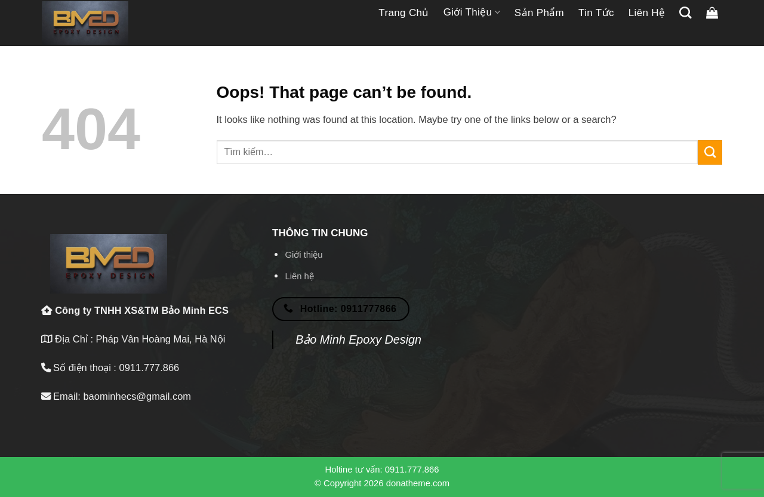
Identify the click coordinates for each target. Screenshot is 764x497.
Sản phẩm (539, 12)
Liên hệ (647, 12)
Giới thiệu (471, 12)
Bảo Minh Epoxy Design (358, 339)
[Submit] (710, 152)
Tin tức (596, 12)
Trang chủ (403, 12)
